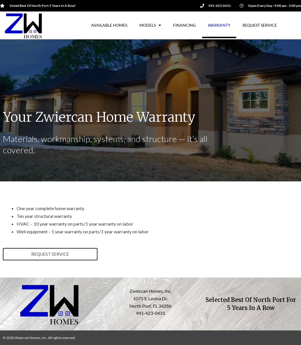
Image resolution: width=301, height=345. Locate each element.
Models (150, 25)
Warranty (219, 25)
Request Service (260, 25)
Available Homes (109, 25)
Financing (184, 25)
